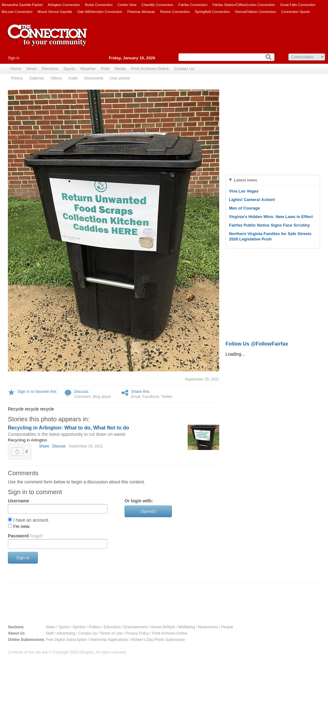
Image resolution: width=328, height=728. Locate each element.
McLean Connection (17, 12)
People (227, 627)
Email (135, 396)
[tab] (273, 180)
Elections (50, 68)
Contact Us (184, 68)
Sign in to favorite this (36, 391)
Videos (56, 78)
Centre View (127, 5)
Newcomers (208, 627)
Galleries (36, 78)
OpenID (148, 511)
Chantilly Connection (157, 5)
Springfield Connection (212, 12)
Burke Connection (98, 5)
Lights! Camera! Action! (252, 199)
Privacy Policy (137, 633)
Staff (49, 633)
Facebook (151, 396)
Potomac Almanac (141, 12)
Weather (88, 68)
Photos (17, 78)
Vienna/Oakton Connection (255, 12)
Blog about (102, 396)
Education (112, 627)
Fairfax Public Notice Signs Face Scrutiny (269, 225)
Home (15, 68)
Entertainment (136, 627)
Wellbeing (186, 627)
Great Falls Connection (298, 5)
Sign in (14, 58)
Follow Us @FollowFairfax (257, 343)
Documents (93, 78)
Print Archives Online (150, 68)
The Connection (47, 40)
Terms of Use (111, 633)
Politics (95, 627)
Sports (69, 68)
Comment (82, 396)
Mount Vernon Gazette (55, 12)
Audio (73, 78)
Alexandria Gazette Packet (22, 5)
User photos (120, 78)
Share (44, 446)
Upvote (17, 451)
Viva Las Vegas (244, 191)
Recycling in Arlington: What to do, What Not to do (68, 427)
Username (18, 500)
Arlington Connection (64, 5)
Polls (105, 68)
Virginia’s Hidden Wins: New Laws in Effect (271, 216)
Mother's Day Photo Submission (158, 639)
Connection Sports (295, 12)
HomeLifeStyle (162, 627)
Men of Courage (244, 208)
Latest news (245, 180)
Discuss (81, 391)
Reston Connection (175, 12)
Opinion (79, 627)
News (31, 68)
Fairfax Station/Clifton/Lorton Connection (244, 5)
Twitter (166, 396)
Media (120, 68)
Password (25, 535)
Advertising (65, 633)
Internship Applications (109, 639)
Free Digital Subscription (66, 639)
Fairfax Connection (192, 5)
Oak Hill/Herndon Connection (99, 12)
